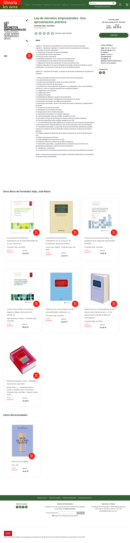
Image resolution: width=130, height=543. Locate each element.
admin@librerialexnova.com (108, 511)
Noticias (65, 5)
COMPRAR (114, 35)
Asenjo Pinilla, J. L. (13, 387)
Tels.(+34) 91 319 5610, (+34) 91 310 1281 (108, 509)
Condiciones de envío (85, 498)
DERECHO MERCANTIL (114, 61)
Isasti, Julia (15, 465)
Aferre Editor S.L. (40, 28)
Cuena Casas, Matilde (53, 247)
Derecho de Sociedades (108, 63)
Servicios (56, 5)
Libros (27, 5)
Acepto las (66, 516)
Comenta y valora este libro (63, 33)
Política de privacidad (69, 498)
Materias (47, 5)
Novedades (37, 5)
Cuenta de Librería (55, 498)
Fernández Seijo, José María (44, 26)
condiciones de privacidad (69, 516)
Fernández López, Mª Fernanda (23, 390)
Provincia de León (78, 5)
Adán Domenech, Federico (15, 318)
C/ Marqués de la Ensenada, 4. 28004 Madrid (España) (108, 507)
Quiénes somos (42, 498)
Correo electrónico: (52, 513)
